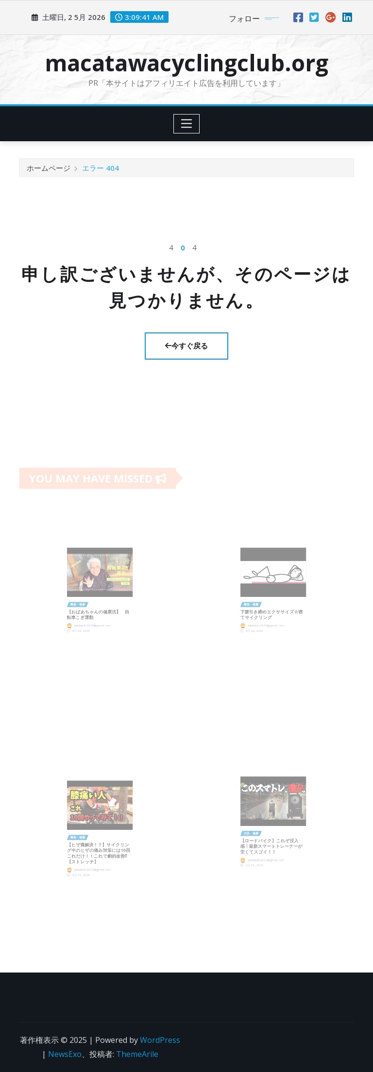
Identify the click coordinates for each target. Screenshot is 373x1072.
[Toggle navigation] (186, 123)
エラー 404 (100, 171)
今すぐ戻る (186, 345)
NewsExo (65, 1054)
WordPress (160, 1040)
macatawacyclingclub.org (186, 63)
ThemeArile (137, 1054)
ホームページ (48, 171)
